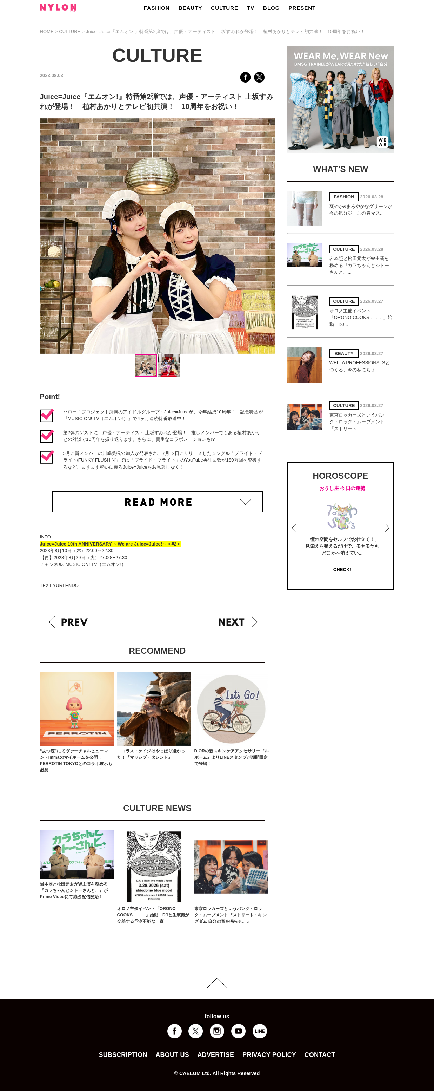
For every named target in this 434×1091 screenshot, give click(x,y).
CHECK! (342, 569)
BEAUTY (190, 8)
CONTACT (320, 1054)
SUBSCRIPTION (123, 1054)
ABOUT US (172, 1054)
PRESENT (302, 8)
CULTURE (224, 8)
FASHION (157, 8)
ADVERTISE (216, 1054)
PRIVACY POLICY (269, 1054)
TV (250, 8)
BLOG (271, 8)
